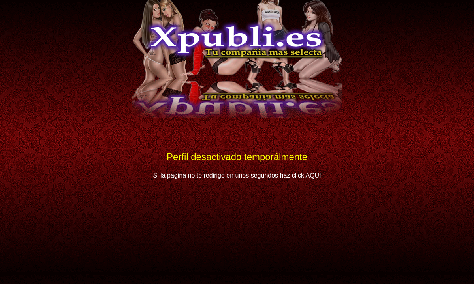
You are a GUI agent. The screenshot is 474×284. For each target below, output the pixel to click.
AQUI (313, 175)
